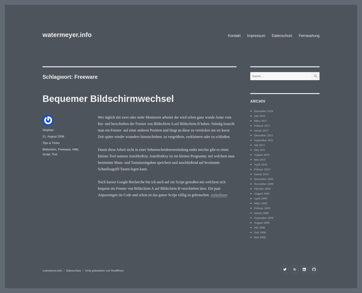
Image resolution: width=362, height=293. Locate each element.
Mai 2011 (259, 150)
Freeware (64, 149)
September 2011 (263, 140)
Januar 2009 (261, 213)
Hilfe (75, 149)
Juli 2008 (259, 227)
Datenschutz (282, 36)
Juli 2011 (259, 145)
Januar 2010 (261, 174)
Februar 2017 (262, 125)
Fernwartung (309, 36)
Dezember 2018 (263, 111)
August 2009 (261, 193)
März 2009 (260, 203)
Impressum (256, 36)
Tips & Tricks (51, 143)
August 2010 (261, 154)
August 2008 (261, 222)
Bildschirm (49, 149)
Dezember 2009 (263, 179)
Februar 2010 (262, 169)
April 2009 (260, 198)
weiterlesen (219, 195)
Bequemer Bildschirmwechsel (108, 99)
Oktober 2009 (262, 188)
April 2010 (260, 164)
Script (46, 154)
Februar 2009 (262, 208)
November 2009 (263, 184)
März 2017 (260, 120)
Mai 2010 (259, 159)
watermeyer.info (67, 34)
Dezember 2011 (263, 135)
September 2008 (264, 218)
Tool (54, 154)
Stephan (48, 130)
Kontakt (234, 36)
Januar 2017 (261, 130)
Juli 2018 (259, 116)
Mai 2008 (259, 237)
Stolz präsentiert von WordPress (104, 270)
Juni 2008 (260, 232)
